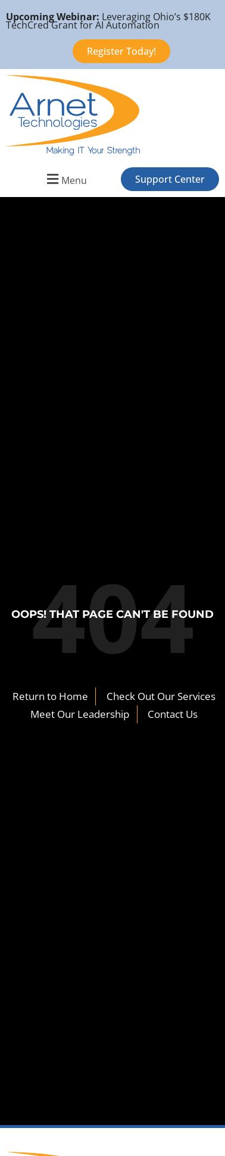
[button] (65, 179)
